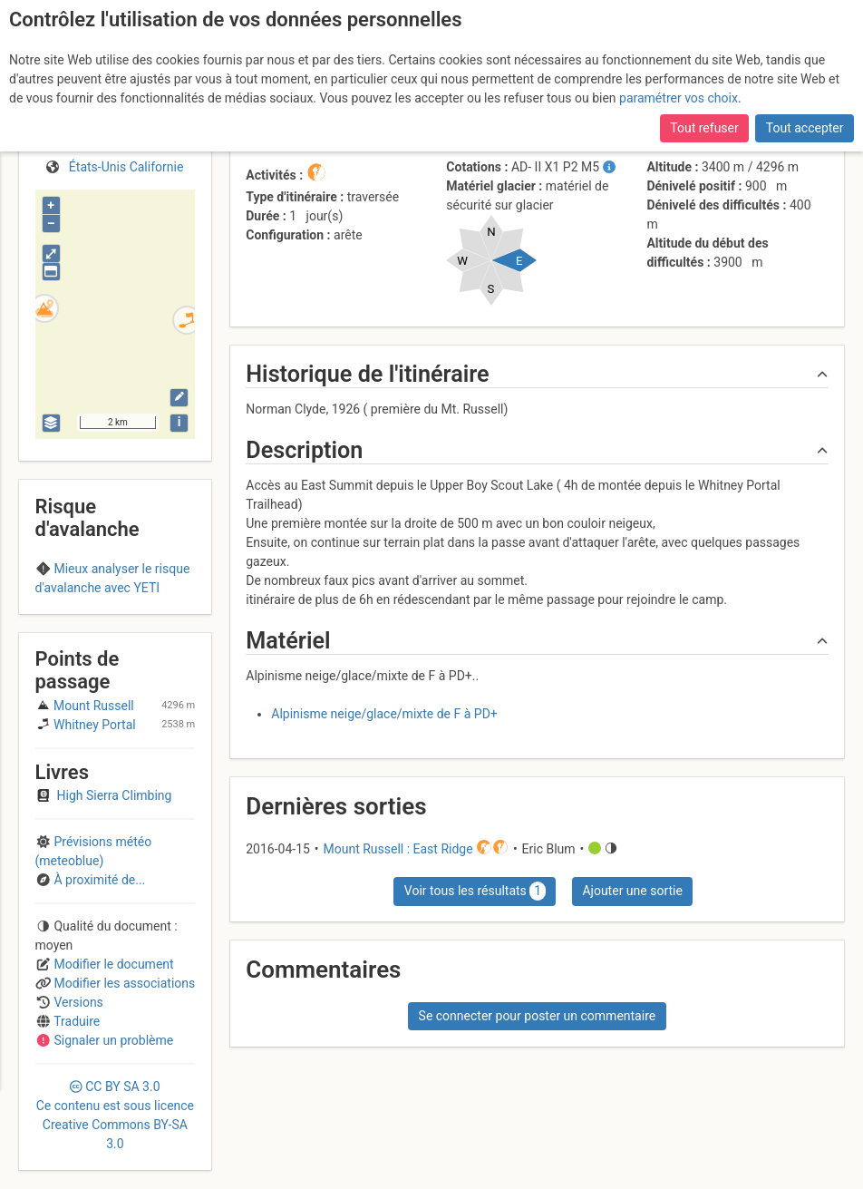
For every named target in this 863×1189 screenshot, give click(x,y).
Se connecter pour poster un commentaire (537, 1016)
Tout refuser (704, 128)
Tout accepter (805, 128)
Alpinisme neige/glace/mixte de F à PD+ (384, 714)
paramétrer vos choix (678, 98)
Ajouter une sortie (632, 890)
